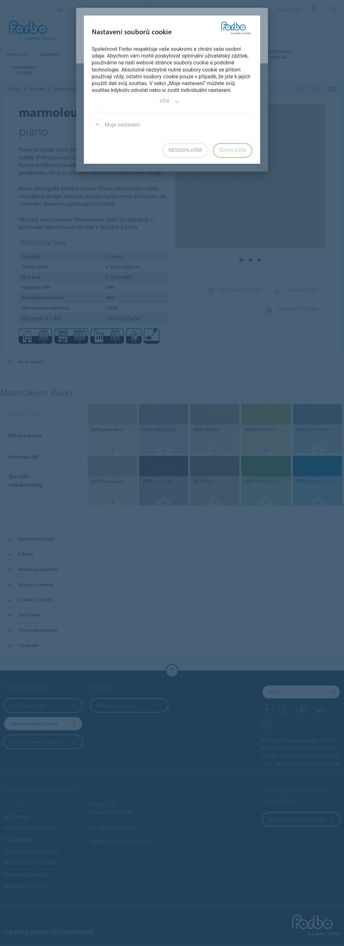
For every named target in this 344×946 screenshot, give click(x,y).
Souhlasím (232, 150)
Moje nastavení (116, 125)
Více (170, 102)
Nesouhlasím (185, 150)
